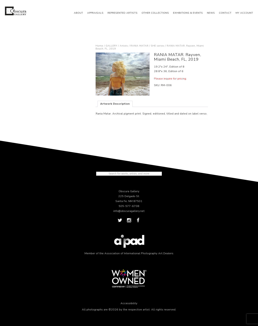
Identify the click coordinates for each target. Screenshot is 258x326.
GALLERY (111, 45)
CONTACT (225, 12)
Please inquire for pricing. (170, 78)
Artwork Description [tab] (115, 104)
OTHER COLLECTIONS (155, 12)
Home (99, 45)
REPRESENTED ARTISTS (123, 12)
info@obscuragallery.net (129, 211)
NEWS (211, 12)
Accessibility (129, 303)
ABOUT (78, 12)
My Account (244, 12)
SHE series (157, 45)
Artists (124, 45)
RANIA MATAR (139, 45)
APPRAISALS (95, 12)
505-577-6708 (129, 206)
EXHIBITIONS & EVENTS (188, 12)
